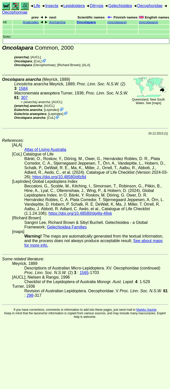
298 (30, 295)
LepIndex (51, 110)
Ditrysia (96, 6)
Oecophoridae (150, 6)
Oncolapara (86, 22)
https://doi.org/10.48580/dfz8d (59, 177)
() (117, 22)
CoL (38, 61)
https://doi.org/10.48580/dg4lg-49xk (80, 213)
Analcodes (31, 22)
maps (156, 103)
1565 (84, 272)
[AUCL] (36, 57)
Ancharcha (57, 22)
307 (24, 97)
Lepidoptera (74, 6)
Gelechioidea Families (67, 227)
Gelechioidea (120, 6)
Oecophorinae (15, 12)
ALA (86, 65)
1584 (23, 88)
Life (37, 6)
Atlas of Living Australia (45, 149)
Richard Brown (69, 65)
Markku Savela (146, 310)
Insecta (51, 6)
